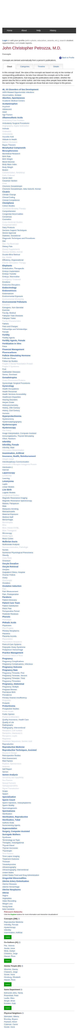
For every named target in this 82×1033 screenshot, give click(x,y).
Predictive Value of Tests (12, 655)
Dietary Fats (7, 246)
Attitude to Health (9, 139)
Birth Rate (6, 156)
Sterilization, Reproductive (15, 817)
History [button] (53, 30)
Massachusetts (8, 511)
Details (56, 66)
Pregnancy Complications (13, 661)
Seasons (6, 766)
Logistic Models (8, 492)
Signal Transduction (10, 788)
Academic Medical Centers (13, 101)
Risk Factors (7, 761)
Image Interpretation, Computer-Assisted (19, 433)
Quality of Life (8, 722)
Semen (5, 772)
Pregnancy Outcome (12, 667)
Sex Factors (7, 780)
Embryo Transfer (9, 274)
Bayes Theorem (9, 145)
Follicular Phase (9, 358)
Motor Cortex (7, 538)
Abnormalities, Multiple (11, 95)
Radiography (7, 725)
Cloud (9, 66)
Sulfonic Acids (8, 823)
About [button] (24, 30)
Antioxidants (7, 134)
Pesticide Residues (10, 614)
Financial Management (13, 349)
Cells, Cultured (8, 175)
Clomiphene (8, 203)
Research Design (9, 753)
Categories (24, 66)
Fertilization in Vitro (11, 343)
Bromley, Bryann (11, 1019)
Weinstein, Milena (11, 1016)
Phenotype (6, 619)
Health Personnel (9, 391)
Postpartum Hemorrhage (12, 650)
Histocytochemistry (10, 405)
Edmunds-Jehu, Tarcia (13, 993)
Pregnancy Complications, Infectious (17, 664)
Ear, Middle (7, 257)
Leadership (7, 476)
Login (4, 40)
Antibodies (6, 131)
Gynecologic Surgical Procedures (16, 383)
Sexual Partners (9, 783)
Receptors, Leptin (9, 736)
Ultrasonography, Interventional (15, 870)
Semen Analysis (10, 775)
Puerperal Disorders (10, 717)
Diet (4, 241)
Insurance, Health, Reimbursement (19, 456)
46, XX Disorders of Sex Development (20, 89)
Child (4, 183)
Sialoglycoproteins (10, 786)
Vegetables (7, 898)
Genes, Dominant (9, 374)
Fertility (6, 335)
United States (8, 872)
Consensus (7, 217)
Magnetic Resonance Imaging (14, 498)
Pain (4, 589)
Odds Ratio (7, 558)
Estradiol (6, 305)
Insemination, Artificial (13, 453)
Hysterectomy (8, 419)
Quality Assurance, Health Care (15, 720)
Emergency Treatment (11, 279)
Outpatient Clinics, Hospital (13, 572)
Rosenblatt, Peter (11, 995)
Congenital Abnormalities (12, 214)
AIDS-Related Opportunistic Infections (18, 92)
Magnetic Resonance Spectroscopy (17, 501)
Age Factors (7, 115)
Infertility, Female (10, 445)
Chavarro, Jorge (11, 953)
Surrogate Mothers (11, 834)
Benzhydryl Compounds (14, 148)
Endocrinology (9, 287)
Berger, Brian (9, 1001)
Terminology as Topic (11, 840)
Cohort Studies (8, 206)
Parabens (6, 597)
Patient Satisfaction (10, 606)
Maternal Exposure (10, 514)
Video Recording (9, 901)
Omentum (6, 561)
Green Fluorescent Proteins (13, 380)
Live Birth (7, 490)
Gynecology (8, 386)
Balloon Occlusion (9, 142)
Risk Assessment (9, 758)
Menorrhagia (7, 520)
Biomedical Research (11, 154)
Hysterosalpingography (12, 422)
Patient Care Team (11, 603)
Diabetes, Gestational (11, 236)
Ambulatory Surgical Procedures (15, 123)
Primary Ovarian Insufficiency (14, 698)
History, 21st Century (11, 410)
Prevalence (7, 695)
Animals (5, 128)
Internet (5, 470)
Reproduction (7, 744)
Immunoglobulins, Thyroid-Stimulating (18, 436)
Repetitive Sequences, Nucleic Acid (17, 741)
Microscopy (7, 533)
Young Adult (7, 906)
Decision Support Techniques (14, 230)
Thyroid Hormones (10, 848)
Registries (6, 739)
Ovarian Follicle (8, 575)
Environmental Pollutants (14, 302)
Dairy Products (8, 227)
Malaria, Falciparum (10, 503)
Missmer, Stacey (11, 969)
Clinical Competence (11, 200)
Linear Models (8, 487)
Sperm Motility (8, 805)
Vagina (5, 895)
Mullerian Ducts (9, 541)
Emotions (6, 282)
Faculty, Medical (9, 313)
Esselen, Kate (10, 1003)
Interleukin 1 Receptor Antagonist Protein (19, 464)
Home (9, 30)
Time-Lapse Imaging (10, 856)
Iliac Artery (6, 430)
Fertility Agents (8, 338)
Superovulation (9, 828)
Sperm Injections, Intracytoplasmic (16, 803)
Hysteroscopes (9, 424)
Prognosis (6, 700)
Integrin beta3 (8, 459)
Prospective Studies (10, 709)
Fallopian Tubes (9, 318)
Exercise (6, 310)
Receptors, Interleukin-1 (12, 733)
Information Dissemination (13, 450)
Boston (5, 170)
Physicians (6, 625)
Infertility (6, 441)
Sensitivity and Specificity (12, 777)
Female (5, 332)
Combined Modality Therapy (14, 208)
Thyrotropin (7, 851)
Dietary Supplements (11, 249)
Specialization (9, 797)
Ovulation (6, 583)
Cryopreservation (9, 225)
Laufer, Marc (9, 998)
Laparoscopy (8, 473)
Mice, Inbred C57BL (10, 528)
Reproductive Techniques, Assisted (19, 750)
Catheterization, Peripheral (13, 172)
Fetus (4, 346)
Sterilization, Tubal (11, 820)
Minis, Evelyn (9, 951)
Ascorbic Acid (8, 137)
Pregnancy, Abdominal (13, 684)
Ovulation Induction (11, 586)
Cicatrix (6, 192)
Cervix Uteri (7, 178)
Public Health (7, 711)
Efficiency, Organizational (12, 260)
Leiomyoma (8, 481)
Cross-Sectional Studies (12, 222)
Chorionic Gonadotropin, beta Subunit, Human (21, 189)
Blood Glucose (8, 162)
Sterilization (7, 814)
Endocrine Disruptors (11, 285)
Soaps (5, 791)
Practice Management (12, 653)
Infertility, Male (8, 447)
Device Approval (9, 233)
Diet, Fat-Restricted (10, 244)
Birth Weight (7, 159)
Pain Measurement (10, 591)
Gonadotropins (9, 377)
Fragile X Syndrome (10, 366)
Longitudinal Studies (10, 495)
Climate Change (9, 194)
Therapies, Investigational (13, 843)
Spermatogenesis (9, 808)
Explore (8, 937)
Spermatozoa (8, 811)
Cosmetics (6, 219)
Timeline (41, 66)
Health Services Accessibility (14, 394)
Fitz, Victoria (9, 946)
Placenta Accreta (9, 636)
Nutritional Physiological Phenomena (17, 552)
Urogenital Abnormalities (14, 878)
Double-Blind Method (11, 255)
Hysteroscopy (9, 427)
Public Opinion (8, 714)
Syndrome (6, 837)
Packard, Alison (10, 1022)
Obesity (5, 555)
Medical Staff (7, 517)
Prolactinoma (8, 706)
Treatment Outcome (10, 859)
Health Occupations (10, 389)
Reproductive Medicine (13, 747)
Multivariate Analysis (10, 544)
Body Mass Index (9, 164)
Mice (4, 525)
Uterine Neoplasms (11, 889)
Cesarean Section (9, 181)
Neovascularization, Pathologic (15, 547)
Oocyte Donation (10, 563)
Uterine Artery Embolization (15, 881)
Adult (4, 112)
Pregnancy (7, 658)
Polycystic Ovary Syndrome (13, 647)
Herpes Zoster (8, 402)
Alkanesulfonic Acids (12, 117)
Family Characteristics (11, 321)
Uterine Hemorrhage (10, 887)
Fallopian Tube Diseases (12, 316)
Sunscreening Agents (11, 825)
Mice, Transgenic (9, 530)
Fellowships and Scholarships (14, 329)
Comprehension (9, 211)
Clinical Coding (8, 197)
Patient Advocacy (9, 600)
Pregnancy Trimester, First (13, 673)
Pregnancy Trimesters (11, 681)
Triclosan (6, 861)
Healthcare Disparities (11, 397)
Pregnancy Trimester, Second (14, 675)
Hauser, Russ (9, 956)
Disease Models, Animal (12, 252)
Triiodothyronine (9, 864)
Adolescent (7, 109)
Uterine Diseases (9, 884)
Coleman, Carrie (11, 1024)
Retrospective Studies (11, 755)
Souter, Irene (9, 948)
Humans (5, 413)
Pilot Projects (7, 628)
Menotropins (7, 522)
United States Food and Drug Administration (20, 875)
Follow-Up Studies (10, 361)
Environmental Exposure (12, 296)
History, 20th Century (11, 408)
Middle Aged (7, 536)
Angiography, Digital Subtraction (15, 126)
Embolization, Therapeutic (13, 268)
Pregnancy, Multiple (10, 687)
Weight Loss (7, 904)
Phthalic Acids (9, 622)
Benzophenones (10, 151)
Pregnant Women (9, 689)
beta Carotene (8, 909)
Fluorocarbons (9, 352)
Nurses (5, 550)
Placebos (6, 633)
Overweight (7, 580)
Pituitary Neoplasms (10, 631)
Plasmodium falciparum (12, 642)
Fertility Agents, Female (13, 340)
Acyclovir (6, 106)
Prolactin (6, 703)
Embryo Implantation (11, 271)
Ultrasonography (9, 867)
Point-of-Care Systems (11, 644)
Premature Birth (9, 692)
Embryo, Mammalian (11, 277)
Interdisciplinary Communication (15, 462)
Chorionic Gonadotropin (12, 186)
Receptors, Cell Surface (12, 730)
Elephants (7, 265)
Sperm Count (8, 800)
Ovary (4, 578)
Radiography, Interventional (13, 728)
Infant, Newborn (9, 439)
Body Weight (7, 167)
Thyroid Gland (8, 845)
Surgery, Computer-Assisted (16, 831)
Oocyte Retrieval (10, 566)
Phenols (6, 617)
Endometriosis (9, 291)
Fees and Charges (10, 326)
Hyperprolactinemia (11, 416)
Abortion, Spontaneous (13, 98)
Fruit (4, 369)
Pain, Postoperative (10, 594)
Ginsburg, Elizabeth (12, 977)
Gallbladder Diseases (11, 372)
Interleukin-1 (7, 467)
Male (4, 506)
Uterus (5, 893)
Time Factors (7, 853)
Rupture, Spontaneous (11, 764)
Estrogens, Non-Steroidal (12, 307)
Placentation (7, 639)
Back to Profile (66, 58)
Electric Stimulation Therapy (14, 263)
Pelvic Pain (7, 608)
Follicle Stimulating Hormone (16, 355)
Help (39, 30)
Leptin (4, 484)
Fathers (5, 324)
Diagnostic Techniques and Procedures (18, 238)
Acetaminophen (10, 104)
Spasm (5, 794)
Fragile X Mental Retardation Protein (17, 364)
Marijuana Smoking (10, 509)
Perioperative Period (10, 611)
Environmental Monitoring (13, 299)
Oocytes (5, 569)
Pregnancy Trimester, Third (13, 678)
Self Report (7, 769)
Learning (6, 478)
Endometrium (7, 293)
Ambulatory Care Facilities (13, 120)
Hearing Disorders (10, 400)
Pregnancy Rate (10, 670)
